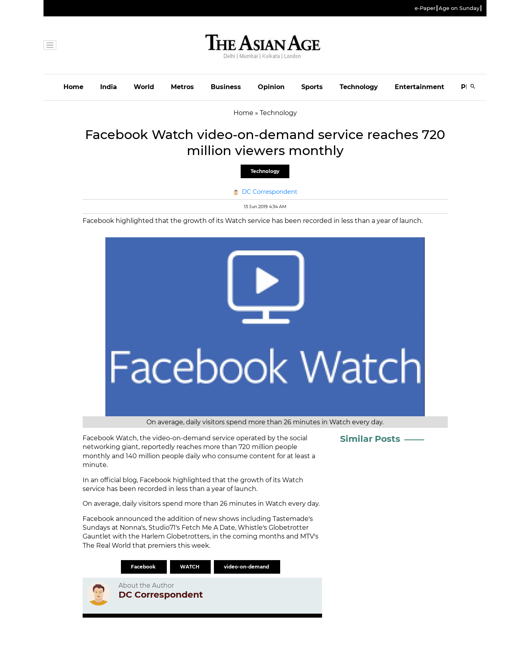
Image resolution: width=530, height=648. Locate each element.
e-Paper (425, 8)
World (144, 87)
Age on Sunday (459, 8)
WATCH (190, 567)
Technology (359, 87)
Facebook (144, 567)
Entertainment (419, 87)
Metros (182, 87)
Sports (312, 87)
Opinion (271, 87)
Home (73, 87)
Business (226, 87)
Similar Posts (370, 438)
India (108, 87)
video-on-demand (247, 567)
